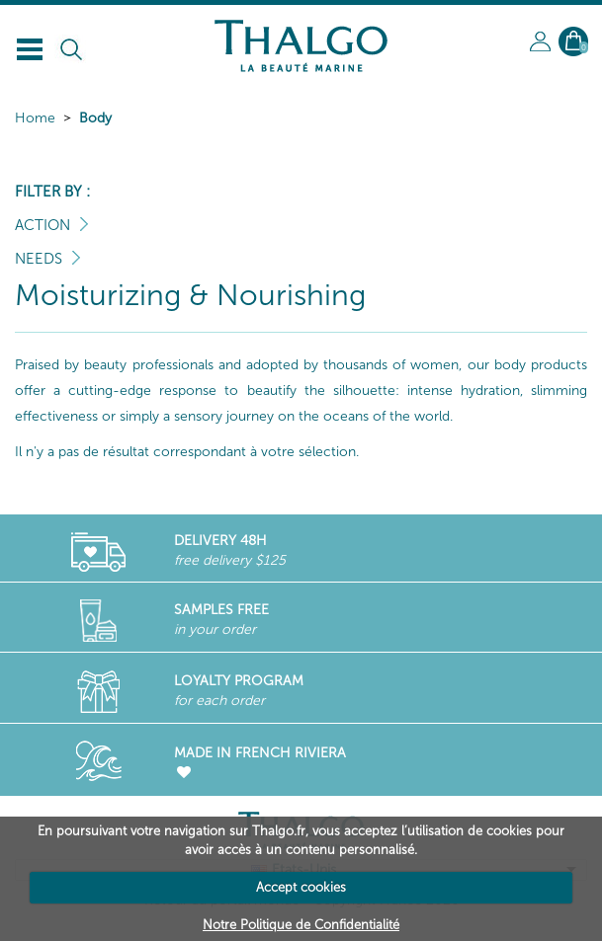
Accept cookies (301, 887)
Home (35, 118)
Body (95, 118)
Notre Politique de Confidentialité (301, 924)
